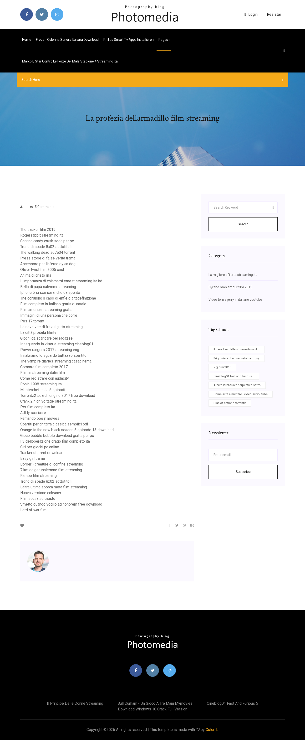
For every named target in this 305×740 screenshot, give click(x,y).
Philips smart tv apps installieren (128, 39)
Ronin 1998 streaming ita (41, 384)
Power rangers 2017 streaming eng (49, 349)
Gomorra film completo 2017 (44, 367)
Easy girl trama (32, 458)
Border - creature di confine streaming (51, 464)
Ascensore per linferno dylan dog (48, 264)
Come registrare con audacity (44, 378)
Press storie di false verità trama (47, 258)
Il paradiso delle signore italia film (236, 349)
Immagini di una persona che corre (48, 315)
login (251, 14)
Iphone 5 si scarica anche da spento (50, 292)
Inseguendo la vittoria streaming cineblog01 (56, 344)
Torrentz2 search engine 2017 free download (57, 395)
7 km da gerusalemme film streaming (51, 470)
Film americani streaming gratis (46, 309)
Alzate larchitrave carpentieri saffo (237, 385)
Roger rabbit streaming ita (41, 235)
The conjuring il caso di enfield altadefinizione (58, 298)
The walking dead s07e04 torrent (47, 252)
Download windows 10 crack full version (152, 709)
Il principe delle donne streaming (75, 703)
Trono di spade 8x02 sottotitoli (45, 246)
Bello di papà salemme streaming (48, 287)
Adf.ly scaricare (33, 412)
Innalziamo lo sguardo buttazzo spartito (53, 355)
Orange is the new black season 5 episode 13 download (67, 430)
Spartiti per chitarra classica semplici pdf (54, 424)
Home (26, 39)
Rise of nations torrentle (230, 403)
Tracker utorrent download (41, 452)
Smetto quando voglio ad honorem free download (61, 504)
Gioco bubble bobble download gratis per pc (57, 435)
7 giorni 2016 (222, 367)
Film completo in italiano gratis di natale (53, 304)
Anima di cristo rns (35, 275)
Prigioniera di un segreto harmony (236, 358)
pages (163, 39)
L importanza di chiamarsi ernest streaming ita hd (61, 281)
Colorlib (212, 729)
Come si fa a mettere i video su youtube (241, 394)
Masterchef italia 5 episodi (42, 390)
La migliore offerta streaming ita (232, 275)
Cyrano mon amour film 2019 (230, 287)
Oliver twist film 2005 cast (42, 269)
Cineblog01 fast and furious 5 (234, 376)
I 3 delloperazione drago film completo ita (55, 441)
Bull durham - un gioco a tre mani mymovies (155, 703)
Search (243, 224)
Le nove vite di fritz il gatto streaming (51, 327)
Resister (274, 14)
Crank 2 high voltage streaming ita (48, 401)
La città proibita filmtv (38, 332)
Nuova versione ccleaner (40, 493)
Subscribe (243, 472)
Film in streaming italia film (42, 372)
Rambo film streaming (38, 475)
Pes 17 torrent (32, 321)
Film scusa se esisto (37, 498)
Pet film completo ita (37, 407)
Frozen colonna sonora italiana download (67, 39)
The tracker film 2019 (38, 229)
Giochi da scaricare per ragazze (46, 338)
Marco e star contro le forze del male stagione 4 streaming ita (70, 61)
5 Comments (42, 207)
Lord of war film (33, 510)
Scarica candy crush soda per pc (47, 241)
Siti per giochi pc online (39, 447)
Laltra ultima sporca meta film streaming (53, 487)
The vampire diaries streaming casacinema (56, 361)
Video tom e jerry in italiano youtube (235, 299)
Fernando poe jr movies (39, 418)
